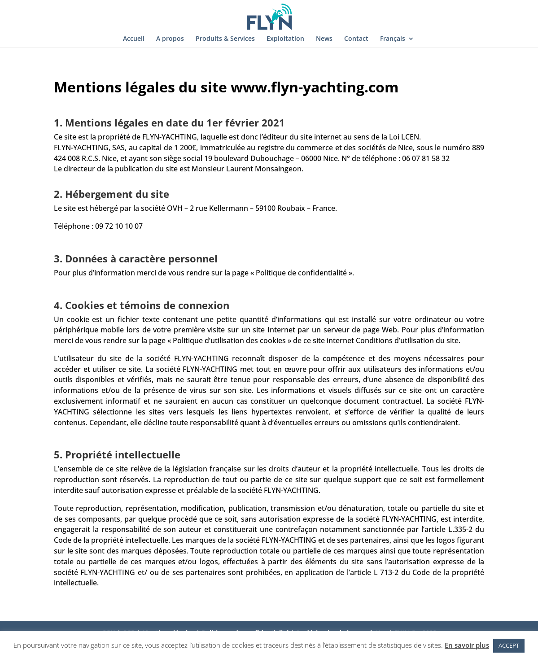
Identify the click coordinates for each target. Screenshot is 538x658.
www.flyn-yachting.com (314, 86)
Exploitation (285, 39)
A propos (170, 39)
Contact (356, 39)
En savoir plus (467, 645)
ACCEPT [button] (509, 645)
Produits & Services (225, 39)
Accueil (133, 39)
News (324, 39)
